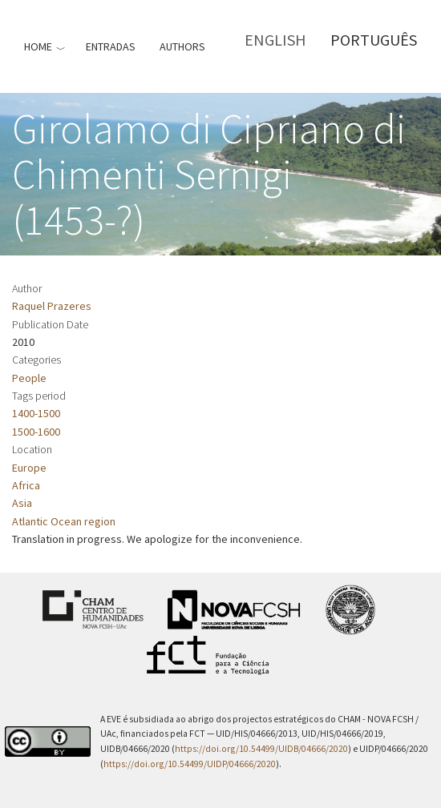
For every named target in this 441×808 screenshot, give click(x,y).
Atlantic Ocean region (63, 521)
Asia (22, 503)
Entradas (111, 46)
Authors (182, 46)
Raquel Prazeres (51, 306)
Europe (29, 467)
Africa (26, 485)
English (275, 40)
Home (38, 46)
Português (373, 40)
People (29, 378)
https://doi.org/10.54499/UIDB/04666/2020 (261, 748)
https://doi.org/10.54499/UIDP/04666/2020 (189, 764)
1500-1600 (36, 431)
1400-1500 (36, 413)
